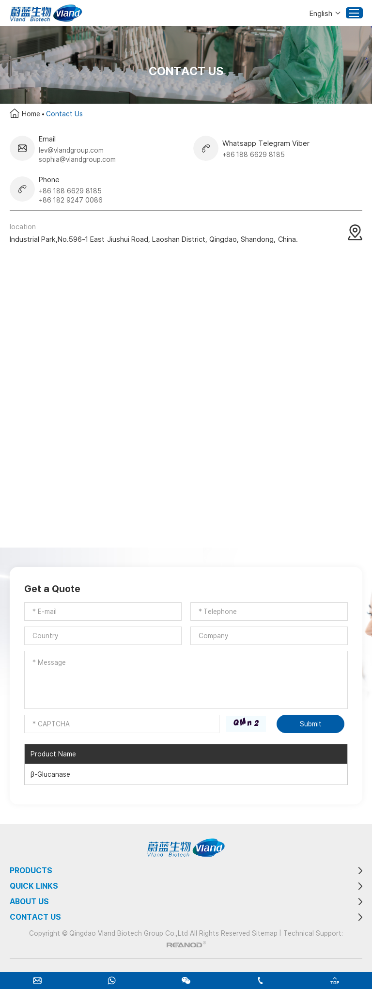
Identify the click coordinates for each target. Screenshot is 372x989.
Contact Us (64, 113)
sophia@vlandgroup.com (77, 159)
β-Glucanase (50, 774)
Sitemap (265, 933)
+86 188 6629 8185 (253, 154)
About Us (29, 901)
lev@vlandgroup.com (71, 150)
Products (31, 870)
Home (31, 113)
